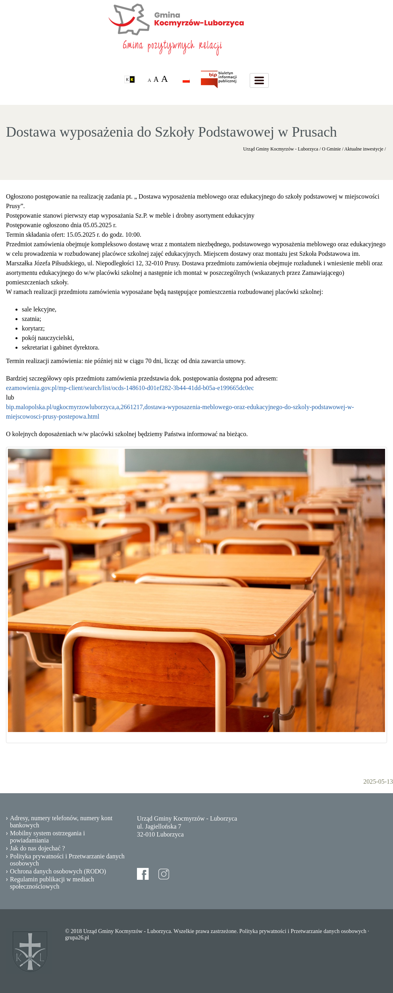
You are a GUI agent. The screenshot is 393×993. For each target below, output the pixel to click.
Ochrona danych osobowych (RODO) (58, 871)
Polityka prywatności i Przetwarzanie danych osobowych (67, 860)
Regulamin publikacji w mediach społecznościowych (52, 883)
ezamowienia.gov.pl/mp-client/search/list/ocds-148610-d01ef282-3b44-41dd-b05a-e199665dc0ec (130, 387)
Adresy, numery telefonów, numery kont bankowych (61, 822)
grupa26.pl (77, 938)
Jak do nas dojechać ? (37, 848)
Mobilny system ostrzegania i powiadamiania (47, 837)
